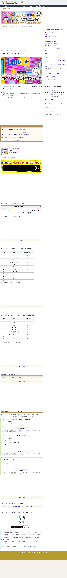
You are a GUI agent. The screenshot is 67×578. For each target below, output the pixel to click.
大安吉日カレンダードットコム (51, 107)
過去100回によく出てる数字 (51, 41)
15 (53, 92)
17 (57, 92)
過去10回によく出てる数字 (51, 32)
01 (45, 89)
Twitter (15, 6)
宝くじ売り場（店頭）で (8, 438)
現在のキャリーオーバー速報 (51, 53)
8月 (54, 81)
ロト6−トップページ (6, 506)
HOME (2, 6)
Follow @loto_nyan (28, 527)
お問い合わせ (42, 6)
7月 (51, 81)
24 (51, 94)
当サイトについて (8, 6)
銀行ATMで (5, 444)
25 (53, 94)
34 (51, 96)
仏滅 (20, 377)
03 (49, 89)
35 (53, 96)
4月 (54, 79)
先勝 (10, 377)
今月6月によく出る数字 (50, 76)
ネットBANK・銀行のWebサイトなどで (11, 442)
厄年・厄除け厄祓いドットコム (51, 111)
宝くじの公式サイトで (7, 440)
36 (55, 96)
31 (45, 96)
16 (55, 92)
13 (49, 92)
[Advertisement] (21, 38)
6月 (48, 81)
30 (63, 94)
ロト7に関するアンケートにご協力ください (11, 140)
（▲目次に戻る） (21, 240)
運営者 (37, 6)
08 (59, 89)
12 (47, 92)
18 (59, 92)
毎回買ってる (5, 461)
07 (57, 89)
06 (55, 89)
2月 (48, 79)
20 (63, 92)
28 (59, 94)
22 (47, 94)
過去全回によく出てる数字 (50, 45)
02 (47, 89)
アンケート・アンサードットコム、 (24, 430)
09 (61, 89)
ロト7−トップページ (16, 506)
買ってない (5, 468)
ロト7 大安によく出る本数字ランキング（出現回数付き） (14, 132)
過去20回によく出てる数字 (51, 34)
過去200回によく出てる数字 (51, 43)
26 (55, 94)
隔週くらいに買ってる (7, 463)
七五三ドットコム (49, 109)
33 (49, 96)
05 (53, 89)
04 (51, 89)
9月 (45, 83)
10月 (49, 83)
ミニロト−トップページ (27, 506)
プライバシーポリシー (22, 6)
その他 (4, 449)
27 (57, 94)
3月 (51, 79)
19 (61, 92)
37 (57, 96)
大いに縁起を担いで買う (8, 421)
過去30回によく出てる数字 (51, 36)
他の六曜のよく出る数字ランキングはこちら (11, 137)
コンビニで (5, 447)
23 (49, 94)
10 (63, 89)
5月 (45, 81)
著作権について (31, 6)
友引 (13, 377)
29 (61, 94)
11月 (52, 83)
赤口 (6, 377)
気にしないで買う (6, 426)
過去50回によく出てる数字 (51, 38)
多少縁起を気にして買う (8, 423)
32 (47, 96)
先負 (16, 377)
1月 (45, 79)
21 (45, 94)
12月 (56, 83)
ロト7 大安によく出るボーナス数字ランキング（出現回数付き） (16, 134)
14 (51, 92)
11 (45, 92)
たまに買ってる (6, 465)
